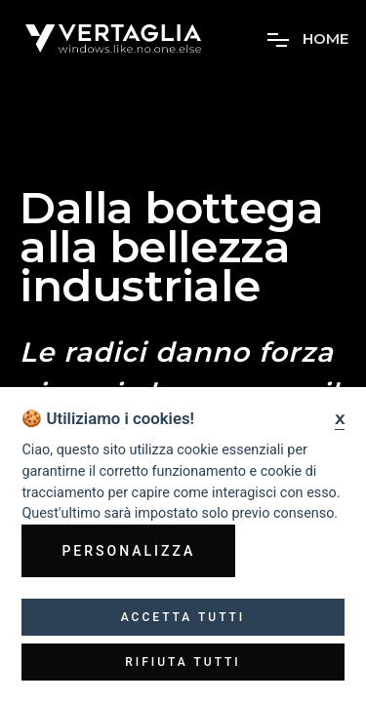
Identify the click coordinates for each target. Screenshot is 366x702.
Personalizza (128, 551)
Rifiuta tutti (183, 662)
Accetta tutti (183, 617)
